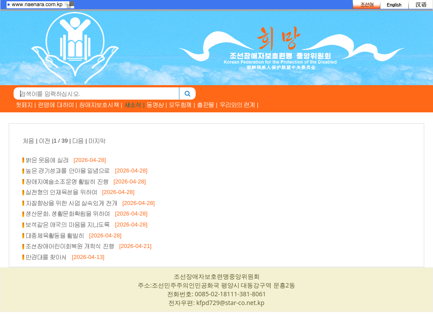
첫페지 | (26, 104)
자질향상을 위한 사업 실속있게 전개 (72, 203)
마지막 (97, 140)
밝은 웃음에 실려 (47, 160)
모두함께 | (182, 104)
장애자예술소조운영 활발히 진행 (67, 181)
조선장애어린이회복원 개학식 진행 (70, 246)
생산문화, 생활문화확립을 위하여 (68, 213)
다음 (78, 140)
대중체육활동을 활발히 (55, 235)
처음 (28, 140)
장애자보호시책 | (100, 104)
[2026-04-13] (85, 257)
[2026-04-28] (87, 160)
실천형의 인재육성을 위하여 (61, 192)
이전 (44, 140)
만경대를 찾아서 (47, 257)
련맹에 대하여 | (57, 104)
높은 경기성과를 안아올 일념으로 (68, 170)
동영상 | (157, 104)
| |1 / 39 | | (64, 140)
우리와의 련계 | (239, 104)
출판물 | (207, 104)
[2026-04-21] (133, 246)
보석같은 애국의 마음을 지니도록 (68, 224)
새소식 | (135, 104)
